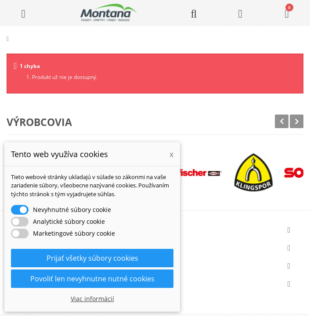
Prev (281, 121)
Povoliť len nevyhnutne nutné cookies (92, 279)
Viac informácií (92, 298)
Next (296, 121)
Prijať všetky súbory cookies (92, 258)
